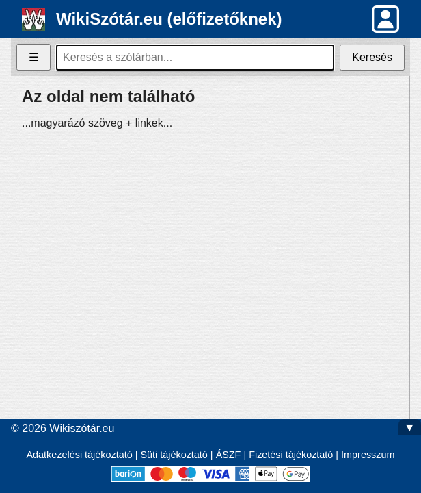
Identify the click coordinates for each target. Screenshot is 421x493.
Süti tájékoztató (173, 454)
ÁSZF (228, 454)
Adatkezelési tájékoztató (80, 454)
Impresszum (367, 454)
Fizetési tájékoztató (291, 454)
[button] (385, 19)
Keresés (372, 57)
